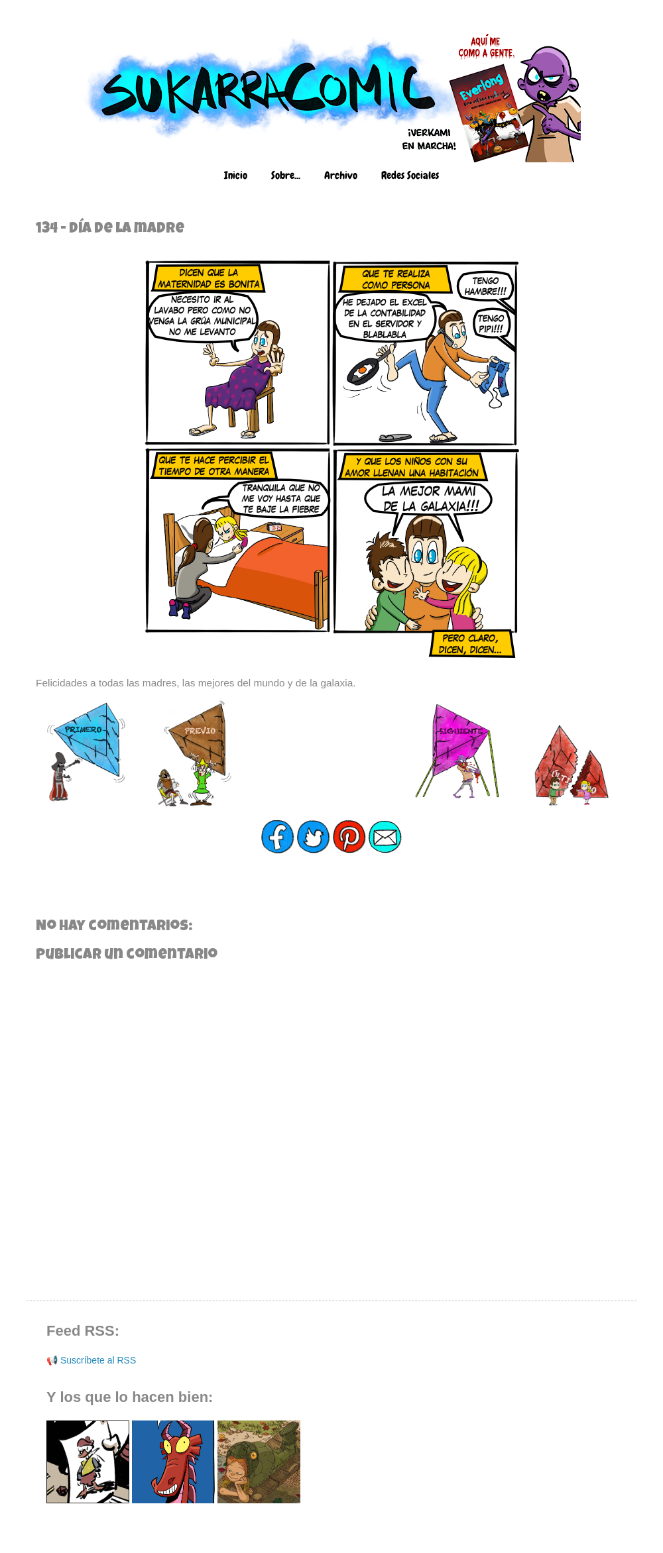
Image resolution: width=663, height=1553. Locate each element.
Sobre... (285, 175)
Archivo (340, 175)
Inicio (235, 175)
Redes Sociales (410, 175)
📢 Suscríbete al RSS (91, 1360)
